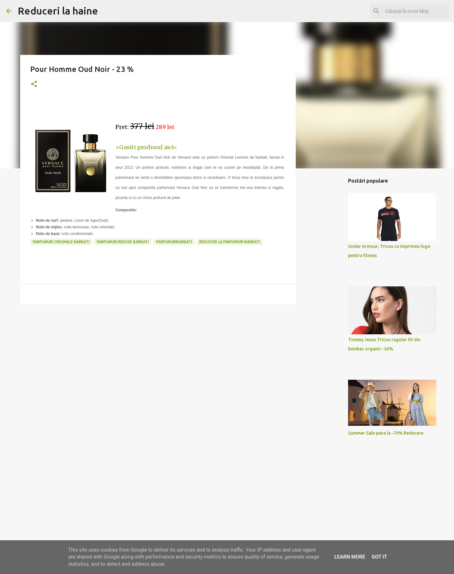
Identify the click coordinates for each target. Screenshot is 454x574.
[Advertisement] (158, 358)
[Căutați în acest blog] (416, 11)
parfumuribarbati (174, 242)
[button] (34, 84)
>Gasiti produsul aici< (146, 147)
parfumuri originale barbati (61, 242)
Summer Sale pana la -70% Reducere (385, 433)
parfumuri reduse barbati (123, 242)
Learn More (349, 557)
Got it (379, 557)
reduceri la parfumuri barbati (229, 242)
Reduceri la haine (58, 10)
